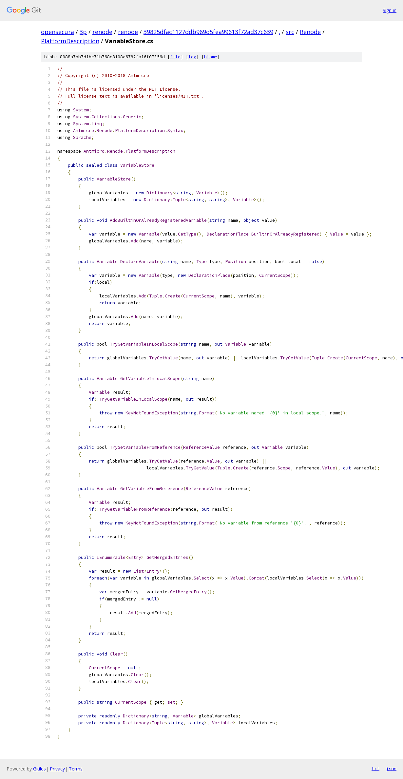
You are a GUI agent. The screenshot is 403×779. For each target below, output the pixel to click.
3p (83, 32)
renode (102, 32)
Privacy (57, 769)
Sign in (389, 10)
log (192, 57)
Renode (310, 32)
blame (210, 57)
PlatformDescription (70, 41)
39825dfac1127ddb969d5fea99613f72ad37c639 (208, 32)
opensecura (57, 32)
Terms (76, 769)
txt (375, 768)
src (290, 32)
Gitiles (39, 769)
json (391, 768)
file (175, 57)
